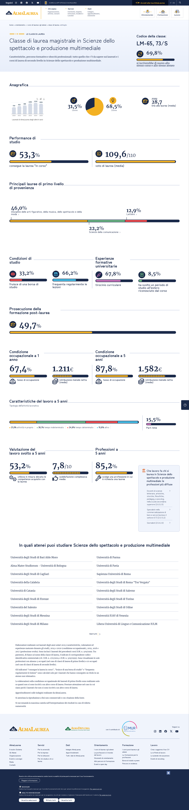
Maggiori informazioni (29, 780)
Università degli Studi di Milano (29, 623)
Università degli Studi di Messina (30, 615)
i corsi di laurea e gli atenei (36, 25)
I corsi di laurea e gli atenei (104, 749)
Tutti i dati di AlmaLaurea (75, 755)
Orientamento (146, 15)
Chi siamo (52, 8)
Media (11, 762)
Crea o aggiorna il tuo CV (160, 749)
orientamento (20, 25)
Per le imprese (43, 752)
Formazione (162, 15)
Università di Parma (108, 557)
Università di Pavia (108, 565)
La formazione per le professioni (130, 756)
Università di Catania (23, 590)
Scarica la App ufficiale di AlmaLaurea (60, 3)
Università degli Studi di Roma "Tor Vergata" (123, 582)
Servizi (71, 8)
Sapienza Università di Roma (114, 574)
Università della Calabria (25, 582)
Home (11, 25)
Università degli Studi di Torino (115, 599)
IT (170, 3)
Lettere (130, 214)
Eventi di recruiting (157, 759)
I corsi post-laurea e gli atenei (130, 750)
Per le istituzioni (43, 755)
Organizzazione (15, 755)
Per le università (43, 749)
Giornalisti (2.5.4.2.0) (155, 522)
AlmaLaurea (60, 693)
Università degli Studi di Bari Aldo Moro (34, 557)
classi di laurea (53, 25)
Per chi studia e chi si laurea (45, 760)
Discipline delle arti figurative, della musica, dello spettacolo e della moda (46, 213)
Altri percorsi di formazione (104, 761)
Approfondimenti (72, 752)
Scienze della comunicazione (103, 232)
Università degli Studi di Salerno (116, 590)
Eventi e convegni (15, 759)
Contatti (12, 765)
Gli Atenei (12, 752)
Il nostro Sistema (15, 749)
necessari (26, 787)
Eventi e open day (100, 764)
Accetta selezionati (29, 800)
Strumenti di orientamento (103, 758)
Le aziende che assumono (160, 755)
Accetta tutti (66, 800)
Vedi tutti (93, 634)
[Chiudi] (168, 773)
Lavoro (177, 15)
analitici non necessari (31, 793)
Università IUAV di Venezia (112, 615)
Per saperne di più (96, 789)
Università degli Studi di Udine (115, 607)
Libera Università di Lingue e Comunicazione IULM (127, 623)
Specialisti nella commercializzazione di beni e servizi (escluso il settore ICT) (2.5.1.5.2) (156, 513)
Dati (89, 8)
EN (174, 3)
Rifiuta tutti (51, 800)
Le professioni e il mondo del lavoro (103, 753)
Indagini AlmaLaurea (73, 749)
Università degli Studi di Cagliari (30, 574)
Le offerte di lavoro (158, 752)
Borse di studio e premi (130, 760)
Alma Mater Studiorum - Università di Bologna (38, 565)
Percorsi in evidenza (129, 763)
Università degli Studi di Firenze (30, 599)
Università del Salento (24, 607)
